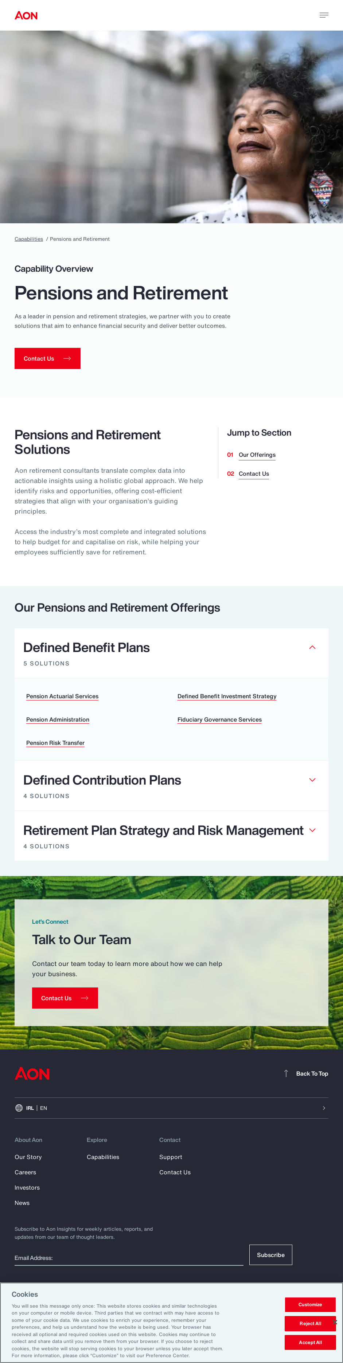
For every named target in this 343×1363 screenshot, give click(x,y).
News (22, 1202)
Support (170, 1156)
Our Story (28, 1156)
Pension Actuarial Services (62, 696)
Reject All (310, 1323)
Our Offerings (257, 454)
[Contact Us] (65, 998)
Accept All (310, 1342)
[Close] (335, 1322)
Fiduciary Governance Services (220, 719)
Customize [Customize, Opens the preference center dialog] (310, 1304)
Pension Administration (57, 719)
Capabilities (29, 239)
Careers (25, 1172)
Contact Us (254, 473)
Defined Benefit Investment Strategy (227, 696)
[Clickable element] (171, 653)
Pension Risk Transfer (55, 742)
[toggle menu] (324, 15)
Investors (27, 1187)
